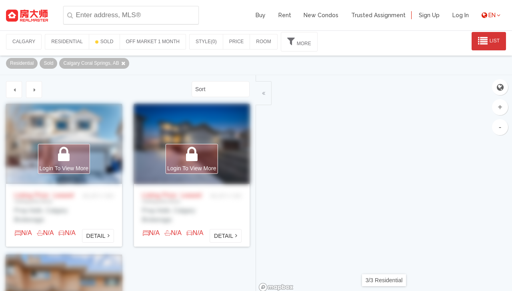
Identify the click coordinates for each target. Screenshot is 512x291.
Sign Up (429, 15)
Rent (284, 15)
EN (491, 15)
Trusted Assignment (378, 15)
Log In (460, 15)
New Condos (321, 15)
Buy (261, 15)
